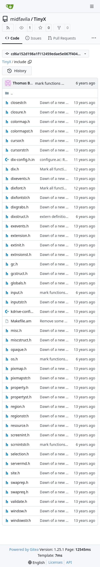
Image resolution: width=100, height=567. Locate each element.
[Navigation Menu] (92, 6)
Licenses (55, 562)
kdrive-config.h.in (23, 311)
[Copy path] (29, 62)
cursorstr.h (20, 150)
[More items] (94, 38)
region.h (18, 406)
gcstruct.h (19, 273)
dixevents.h (20, 178)
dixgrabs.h (19, 207)
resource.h (20, 425)
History (16, 70)
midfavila (20, 19)
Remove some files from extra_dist (69, 321)
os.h (14, 359)
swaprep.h (19, 482)
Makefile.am (21, 321)
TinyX (40, 19)
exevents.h (20, 226)
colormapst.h (22, 131)
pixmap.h (19, 368)
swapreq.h (19, 491)
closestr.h (18, 102)
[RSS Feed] (8, 28)
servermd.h (20, 463)
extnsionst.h (21, 254)
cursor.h (17, 140)
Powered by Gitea (24, 549)
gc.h (14, 264)
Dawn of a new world (57, 102)
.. (9, 93)
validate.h (19, 501)
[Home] (10, 6)
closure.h (18, 112)
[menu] (36, 562)
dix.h (15, 169)
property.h (19, 387)
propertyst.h (21, 397)
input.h (17, 292)
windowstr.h (21, 520)
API (69, 562)
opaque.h (19, 349)
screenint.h (20, 435)
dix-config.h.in (23, 159)
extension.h (20, 235)
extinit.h (17, 245)
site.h (15, 472)
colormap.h (20, 121)
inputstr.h (19, 302)
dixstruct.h (20, 216)
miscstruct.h (21, 340)
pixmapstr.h (20, 378)
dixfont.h (18, 188)
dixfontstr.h (20, 197)
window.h (19, 510)
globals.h (18, 283)
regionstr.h (20, 416)
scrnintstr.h (20, 444)
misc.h (16, 330)
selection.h (20, 453)
